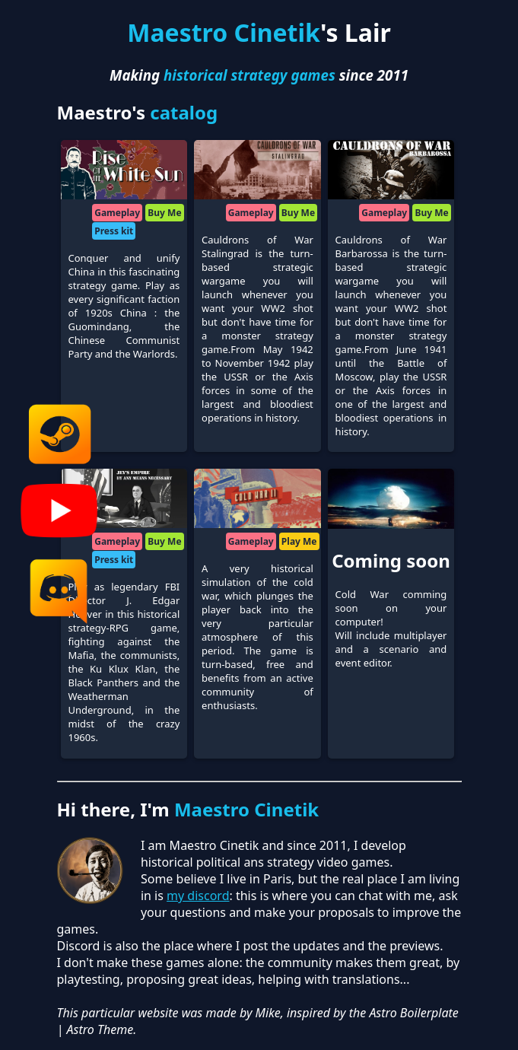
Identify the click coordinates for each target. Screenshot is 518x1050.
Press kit (113, 230)
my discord (198, 895)
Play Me (299, 541)
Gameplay (117, 212)
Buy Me (164, 212)
